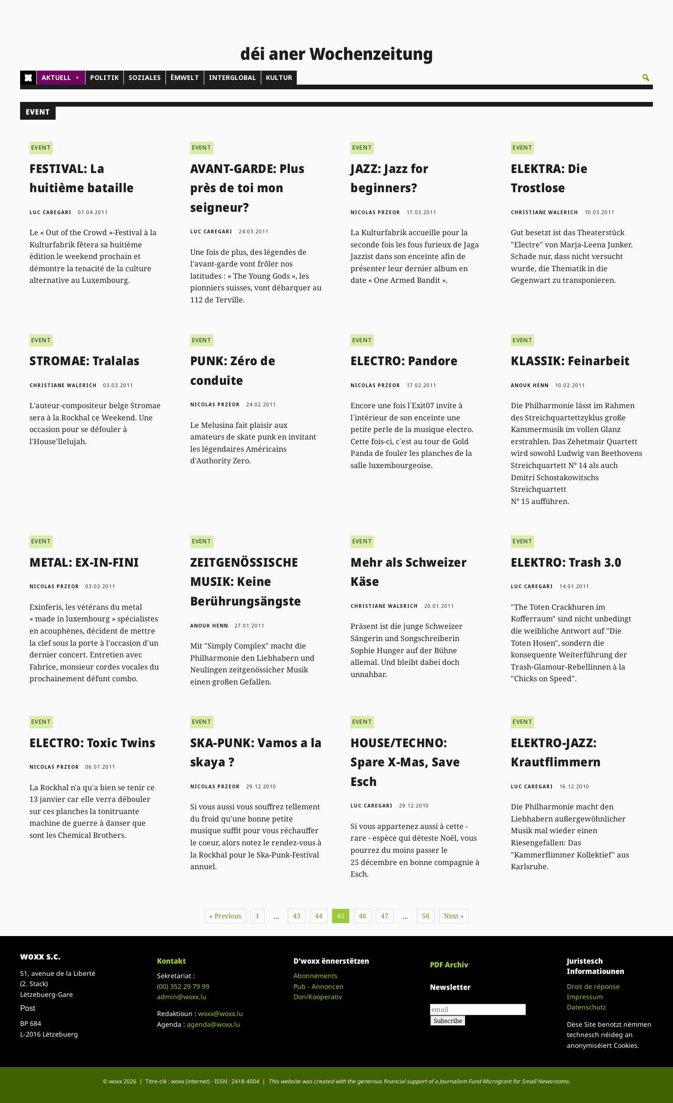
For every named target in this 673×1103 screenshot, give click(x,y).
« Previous (225, 915)
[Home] (28, 78)
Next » (454, 915)
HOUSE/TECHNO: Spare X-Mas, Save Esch (405, 762)
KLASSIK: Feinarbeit (570, 360)
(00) (183, 986)
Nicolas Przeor (375, 212)
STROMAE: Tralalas (84, 360)
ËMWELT (185, 77)
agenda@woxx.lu (213, 1024)
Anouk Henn (530, 385)
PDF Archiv (449, 964)
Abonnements (315, 975)
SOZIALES (145, 77)
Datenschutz (586, 1006)
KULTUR (279, 77)
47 (384, 915)
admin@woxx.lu (182, 996)
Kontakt (171, 961)
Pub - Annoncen (319, 986)
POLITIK (104, 77)
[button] (646, 78)
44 (318, 915)
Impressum (585, 996)
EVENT (41, 147)
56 (426, 915)
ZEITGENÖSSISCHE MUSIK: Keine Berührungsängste (245, 581)
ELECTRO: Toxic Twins (92, 742)
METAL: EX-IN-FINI (84, 562)
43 (297, 915)
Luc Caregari (50, 212)
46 (362, 915)
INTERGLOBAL (232, 77)
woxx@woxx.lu (220, 1013)
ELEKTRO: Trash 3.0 (566, 562)
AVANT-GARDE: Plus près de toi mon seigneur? (247, 188)
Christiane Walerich (544, 212)
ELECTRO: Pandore (404, 360)
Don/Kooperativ (318, 996)
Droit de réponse (593, 986)
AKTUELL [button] (61, 78)
